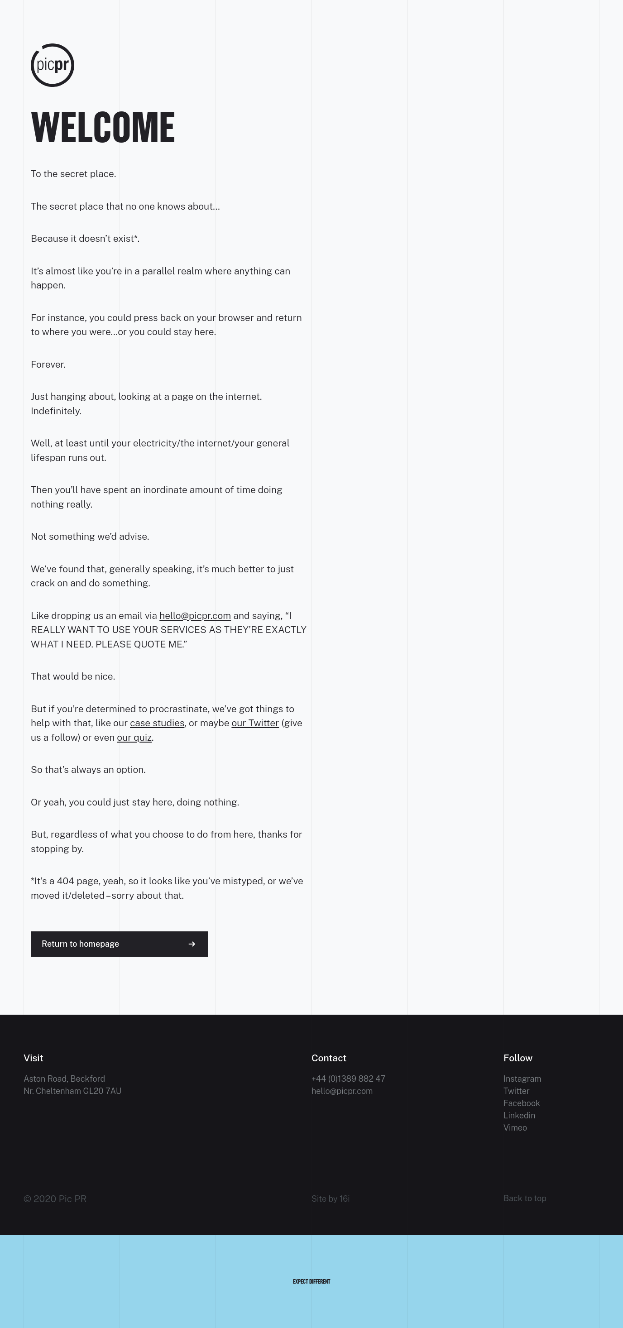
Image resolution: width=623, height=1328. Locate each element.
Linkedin (519, 1115)
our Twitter (255, 723)
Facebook (521, 1103)
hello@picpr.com (195, 615)
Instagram (522, 1078)
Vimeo (515, 1127)
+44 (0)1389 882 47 (348, 1078)
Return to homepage (80, 944)
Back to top (524, 1198)
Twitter (516, 1091)
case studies (157, 723)
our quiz (134, 737)
